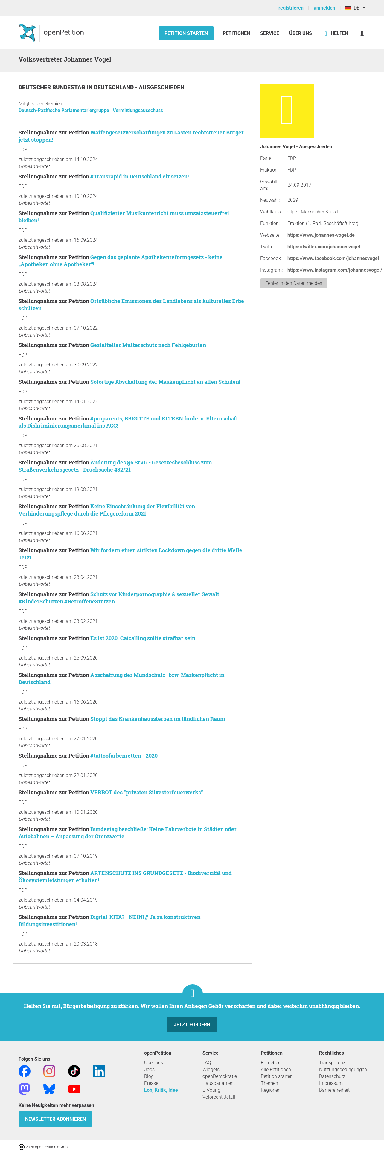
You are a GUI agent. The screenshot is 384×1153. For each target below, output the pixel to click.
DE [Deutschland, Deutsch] (352, 8)
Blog (149, 1076)
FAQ (206, 1062)
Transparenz (332, 1062)
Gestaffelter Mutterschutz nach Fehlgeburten (148, 344)
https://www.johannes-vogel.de (321, 235)
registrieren (291, 8)
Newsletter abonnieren (55, 1119)
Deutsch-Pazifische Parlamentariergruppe (64, 110)
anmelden (324, 8)
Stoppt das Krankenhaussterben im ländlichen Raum (157, 718)
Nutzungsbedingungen (343, 1069)
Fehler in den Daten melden (293, 283)
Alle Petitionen (276, 1069)
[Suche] (362, 33)
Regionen (271, 1090)
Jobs (149, 1069)
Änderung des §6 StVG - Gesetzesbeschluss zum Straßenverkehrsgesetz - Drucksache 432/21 (115, 466)
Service (269, 33)
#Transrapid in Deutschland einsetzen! (139, 176)
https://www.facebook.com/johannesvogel (333, 258)
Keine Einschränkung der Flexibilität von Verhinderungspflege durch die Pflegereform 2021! (107, 510)
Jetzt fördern (192, 1024)
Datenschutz (332, 1076)
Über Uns (300, 33)
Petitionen (237, 33)
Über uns (153, 1062)
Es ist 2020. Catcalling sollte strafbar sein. (143, 638)
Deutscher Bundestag (53, 87)
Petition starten (186, 33)
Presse (151, 1083)
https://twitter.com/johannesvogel (323, 247)
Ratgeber (270, 1062)
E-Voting (211, 1090)
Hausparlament (218, 1083)
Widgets (211, 1069)
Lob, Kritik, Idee (161, 1090)
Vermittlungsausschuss (138, 110)
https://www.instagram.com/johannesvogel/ (334, 270)
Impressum (331, 1083)
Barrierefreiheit (334, 1090)
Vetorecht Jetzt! (218, 1097)
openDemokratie (219, 1076)
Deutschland (114, 87)
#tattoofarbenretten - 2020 (124, 755)
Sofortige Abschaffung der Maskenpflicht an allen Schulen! (165, 381)
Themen (269, 1083)
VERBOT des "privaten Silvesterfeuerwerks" (146, 792)
